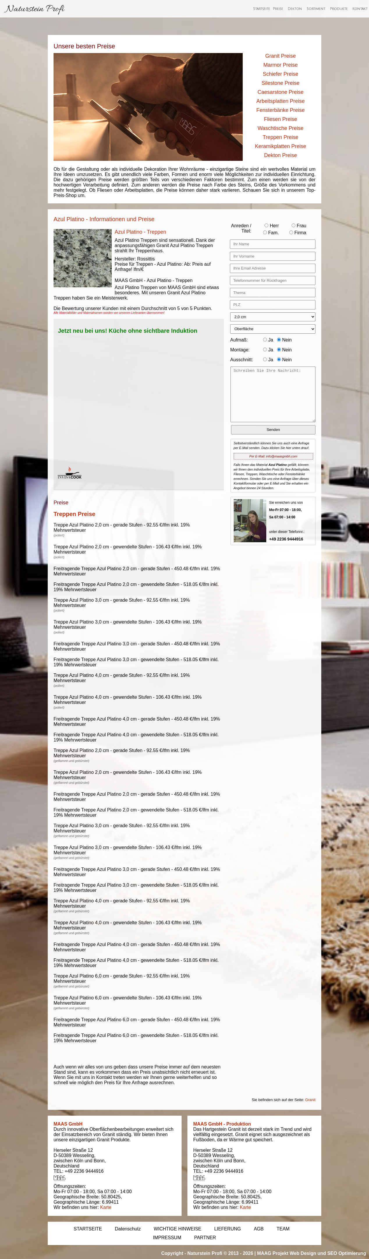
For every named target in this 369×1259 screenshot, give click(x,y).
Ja (268, 339)
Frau (299, 225)
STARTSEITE (88, 1228)
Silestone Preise (280, 83)
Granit (310, 1100)
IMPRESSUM (167, 1237)
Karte (105, 1207)
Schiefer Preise (280, 74)
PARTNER (205, 1237)
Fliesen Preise (280, 119)
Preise (278, 9)
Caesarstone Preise (281, 92)
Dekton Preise (280, 155)
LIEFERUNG (227, 1228)
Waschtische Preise (280, 128)
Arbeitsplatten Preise (280, 101)
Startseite (261, 9)
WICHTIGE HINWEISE (177, 1228)
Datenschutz (128, 1228)
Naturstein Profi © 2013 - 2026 (220, 1253)
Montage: (240, 349)
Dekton (295, 9)
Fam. (271, 232)
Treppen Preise (280, 137)
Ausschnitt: (241, 359)
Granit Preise (280, 56)
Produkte (339, 9)
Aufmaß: (239, 339)
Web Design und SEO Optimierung (328, 1253)
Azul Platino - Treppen (140, 232)
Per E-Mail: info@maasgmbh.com (273, 456)
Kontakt (360, 9)
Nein (284, 339)
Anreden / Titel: (241, 228)
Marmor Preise (280, 65)
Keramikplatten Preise (280, 146)
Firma (297, 232)
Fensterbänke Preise (280, 110)
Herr (272, 225)
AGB (259, 1228)
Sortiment (316, 9)
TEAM (282, 1228)
